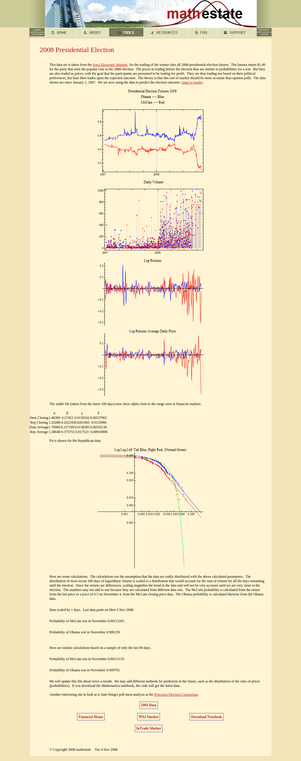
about (92, 32)
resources (166, 32)
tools (126, 32)
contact (264, 30)
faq (202, 32)
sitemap (37, 34)
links (264, 34)
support (236, 32)
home (60, 32)
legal (37, 30)
